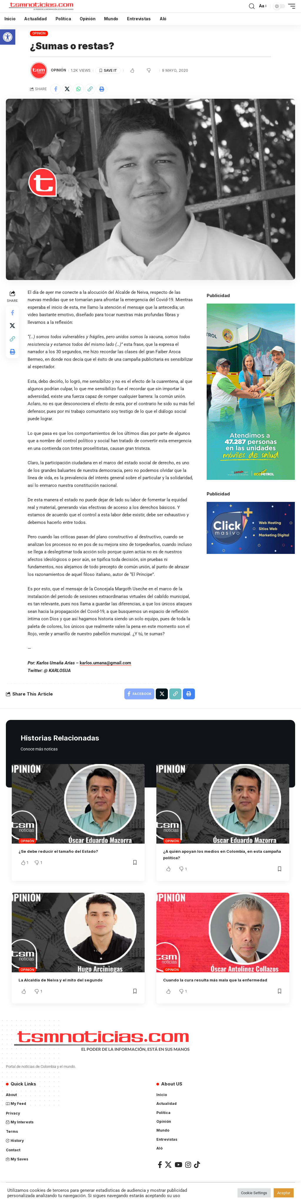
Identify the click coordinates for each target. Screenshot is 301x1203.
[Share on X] (69, 89)
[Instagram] (188, 1166)
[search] (251, 6)
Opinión (39, 33)
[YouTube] (178, 1166)
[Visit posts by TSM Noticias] (39, 70)
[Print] (107, 89)
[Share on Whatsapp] (81, 89)
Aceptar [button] (283, 1193)
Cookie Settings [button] (254, 1193)
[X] (168, 1166)
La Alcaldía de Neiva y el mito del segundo (66, 982)
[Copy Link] (94, 89)
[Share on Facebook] (56, 89)
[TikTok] (197, 1166)
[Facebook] (159, 1166)
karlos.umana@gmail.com (106, 664)
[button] (7, 37)
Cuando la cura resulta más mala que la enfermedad (221, 982)
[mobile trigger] (290, 6)
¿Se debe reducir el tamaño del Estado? (63, 853)
